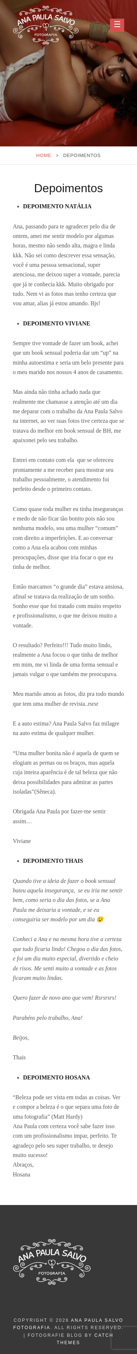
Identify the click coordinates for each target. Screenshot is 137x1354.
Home (44, 155)
